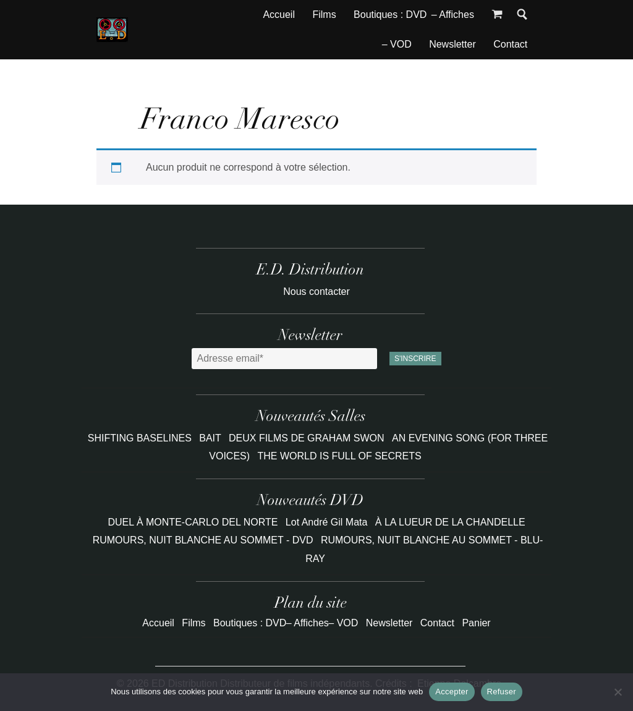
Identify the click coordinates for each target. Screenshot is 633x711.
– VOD (397, 44)
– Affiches (452, 14)
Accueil (279, 14)
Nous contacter (316, 291)
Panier (476, 623)
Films (324, 14)
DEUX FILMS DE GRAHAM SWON (308, 438)
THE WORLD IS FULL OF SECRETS (340, 456)
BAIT (211, 438)
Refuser (501, 691)
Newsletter (452, 44)
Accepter (451, 691)
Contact (510, 44)
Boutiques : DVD (390, 14)
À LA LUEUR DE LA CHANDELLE (450, 522)
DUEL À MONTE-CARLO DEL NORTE (193, 522)
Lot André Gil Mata (327, 522)
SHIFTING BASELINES (141, 438)
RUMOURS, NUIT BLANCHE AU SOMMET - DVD (203, 540)
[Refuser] (617, 692)
